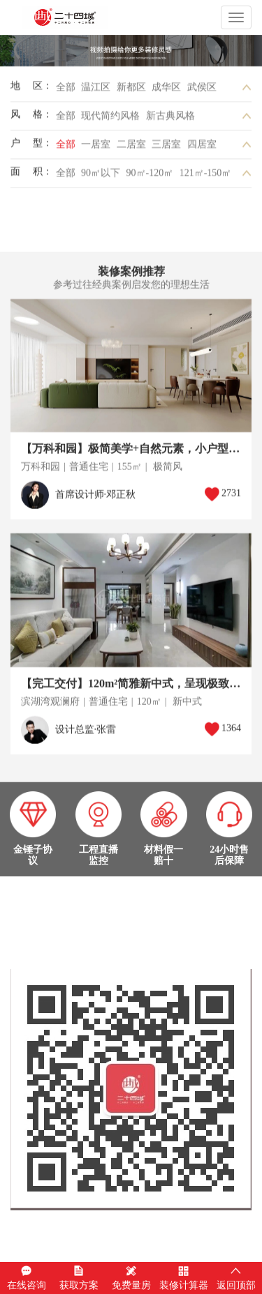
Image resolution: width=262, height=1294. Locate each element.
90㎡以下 (100, 176)
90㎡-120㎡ (150, 176)
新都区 (131, 90)
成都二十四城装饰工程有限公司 (89, 17)
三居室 (166, 147)
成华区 (166, 90)
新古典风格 (170, 119)
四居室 (202, 147)
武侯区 (202, 90)
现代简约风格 (110, 119)
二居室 (131, 147)
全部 (65, 90)
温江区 (95, 90)
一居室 (95, 147)
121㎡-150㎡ (206, 176)
